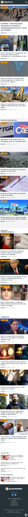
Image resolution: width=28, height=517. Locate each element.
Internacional (5, 235)
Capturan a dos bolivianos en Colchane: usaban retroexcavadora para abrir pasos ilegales (13, 105)
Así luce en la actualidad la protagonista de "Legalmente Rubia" (16, 457)
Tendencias (4, 320)
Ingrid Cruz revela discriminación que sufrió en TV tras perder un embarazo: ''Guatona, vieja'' (12, 337)
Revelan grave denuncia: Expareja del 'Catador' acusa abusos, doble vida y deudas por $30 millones (12, 412)
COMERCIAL (14, 501)
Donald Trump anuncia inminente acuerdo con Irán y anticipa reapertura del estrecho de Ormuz (14, 278)
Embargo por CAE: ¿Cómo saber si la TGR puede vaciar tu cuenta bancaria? (13, 140)
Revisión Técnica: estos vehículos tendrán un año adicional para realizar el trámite (13, 218)
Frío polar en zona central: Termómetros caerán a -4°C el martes (13, 170)
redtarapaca (4, 58)
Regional (4, 62)
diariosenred (4, 256)
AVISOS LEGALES (14, 505)
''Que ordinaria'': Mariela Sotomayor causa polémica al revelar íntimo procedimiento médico (13, 438)
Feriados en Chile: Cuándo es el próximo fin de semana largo (13, 194)
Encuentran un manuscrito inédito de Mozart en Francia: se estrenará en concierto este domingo (12, 252)
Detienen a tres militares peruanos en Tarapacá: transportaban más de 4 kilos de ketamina (14, 27)
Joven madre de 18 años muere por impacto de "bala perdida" (13, 469)
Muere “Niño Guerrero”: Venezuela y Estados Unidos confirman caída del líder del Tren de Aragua (13, 303)
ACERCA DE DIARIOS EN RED (14, 498)
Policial (4, 7)
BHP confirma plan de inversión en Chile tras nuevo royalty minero (17, 478)
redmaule (3, 144)
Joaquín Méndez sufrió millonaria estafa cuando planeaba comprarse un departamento (12, 463)
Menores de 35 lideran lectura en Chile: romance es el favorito (13, 388)
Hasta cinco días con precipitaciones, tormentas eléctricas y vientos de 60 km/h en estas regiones (12, 80)
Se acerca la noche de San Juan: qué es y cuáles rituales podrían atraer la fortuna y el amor (14, 363)
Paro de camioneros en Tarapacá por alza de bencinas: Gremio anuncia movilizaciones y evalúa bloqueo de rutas (13, 54)
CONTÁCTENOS (14, 503)
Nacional (4, 36)
